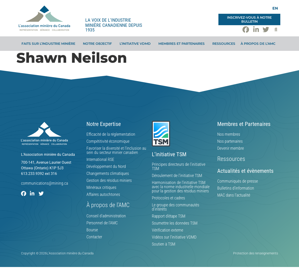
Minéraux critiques (101, 187)
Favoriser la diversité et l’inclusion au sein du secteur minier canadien (116, 150)
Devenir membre (230, 148)
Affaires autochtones (103, 194)
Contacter (94, 237)
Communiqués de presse (237, 181)
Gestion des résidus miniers (109, 180)
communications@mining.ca (44, 183)
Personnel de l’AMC (102, 223)
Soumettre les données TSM (174, 223)
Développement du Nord (106, 166)
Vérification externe (167, 230)
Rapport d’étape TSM (168, 216)
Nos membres (228, 134)
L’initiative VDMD (136, 43)
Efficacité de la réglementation (110, 134)
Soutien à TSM (163, 244)
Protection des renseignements (255, 253)
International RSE (100, 159)
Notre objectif (98, 43)
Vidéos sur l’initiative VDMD (174, 237)
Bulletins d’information (235, 188)
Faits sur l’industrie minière (49, 43)
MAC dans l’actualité (233, 195)
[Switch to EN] (275, 8)
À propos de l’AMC (259, 43)
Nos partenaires (230, 141)
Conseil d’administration (106, 216)
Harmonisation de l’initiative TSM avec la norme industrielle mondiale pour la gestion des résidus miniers (181, 186)
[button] (275, 29)
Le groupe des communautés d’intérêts (175, 207)
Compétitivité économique (107, 141)
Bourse (92, 230)
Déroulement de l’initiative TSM (177, 175)
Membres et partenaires (182, 43)
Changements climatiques (107, 173)
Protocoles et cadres (168, 198)
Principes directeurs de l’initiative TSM (178, 166)
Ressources (223, 43)
